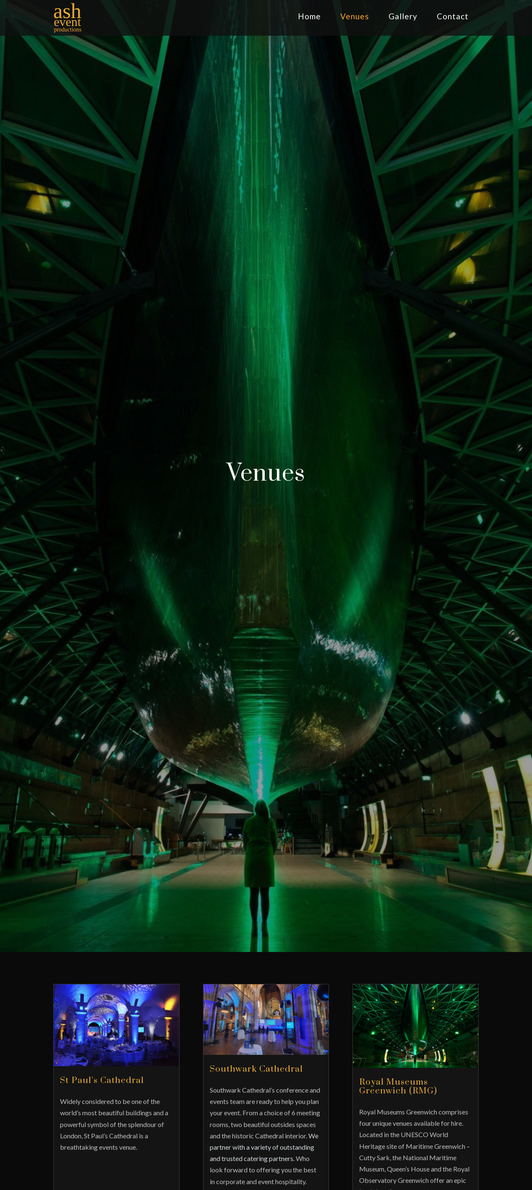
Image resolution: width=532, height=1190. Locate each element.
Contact (453, 16)
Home (309, 16)
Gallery (403, 16)
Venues (354, 16)
